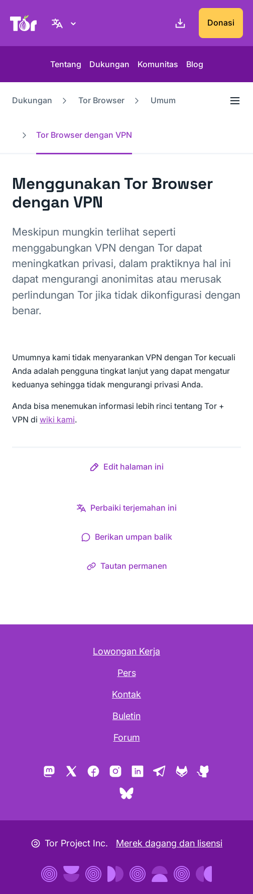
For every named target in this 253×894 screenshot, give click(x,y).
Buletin (126, 716)
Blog (194, 64)
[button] (126, 468)
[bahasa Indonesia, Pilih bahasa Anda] (65, 23)
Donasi (220, 23)
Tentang (65, 64)
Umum (163, 100)
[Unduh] (178, 23)
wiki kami (57, 419)
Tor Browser (101, 100)
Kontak (126, 694)
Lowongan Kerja (126, 651)
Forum (126, 737)
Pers (126, 672)
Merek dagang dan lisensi (169, 843)
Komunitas (158, 64)
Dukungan (109, 64)
